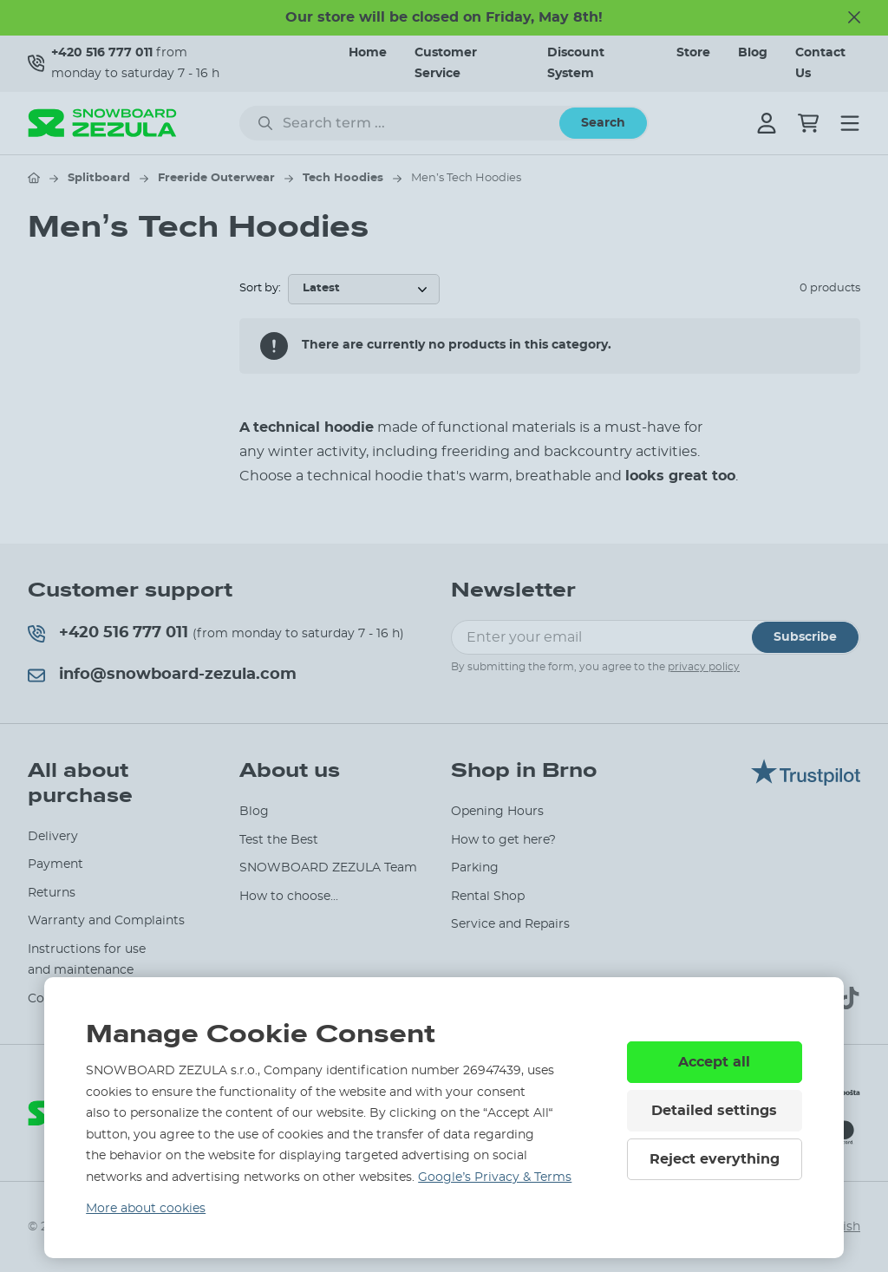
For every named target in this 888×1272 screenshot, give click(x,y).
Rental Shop (488, 896)
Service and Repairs (510, 924)
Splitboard (99, 178)
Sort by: (260, 288)
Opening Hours (497, 812)
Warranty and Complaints (106, 921)
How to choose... (288, 896)
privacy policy (704, 667)
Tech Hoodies (343, 178)
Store (693, 53)
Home (368, 53)
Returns (51, 893)
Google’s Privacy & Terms (494, 1177)
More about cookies (146, 1209)
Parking (475, 868)
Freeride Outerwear (216, 178)
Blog (752, 53)
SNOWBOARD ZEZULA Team (328, 868)
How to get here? (503, 840)
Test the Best (278, 840)
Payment (55, 864)
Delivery (53, 837)
